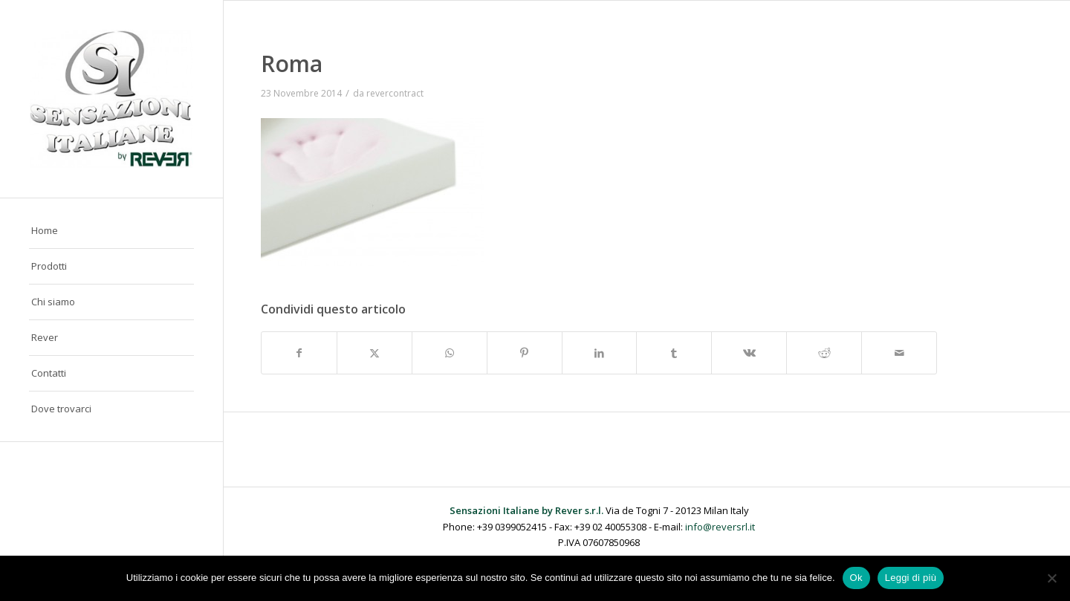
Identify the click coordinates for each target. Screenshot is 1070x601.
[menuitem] (111, 231)
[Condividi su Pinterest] (524, 353)
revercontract (395, 93)
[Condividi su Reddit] (824, 353)
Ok (856, 577)
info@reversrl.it (720, 526)
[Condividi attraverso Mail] (899, 353)
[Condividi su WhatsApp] (449, 353)
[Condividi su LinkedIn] (599, 353)
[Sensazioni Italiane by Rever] (111, 99)
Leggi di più (911, 577)
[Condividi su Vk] (749, 353)
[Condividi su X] (374, 353)
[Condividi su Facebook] (299, 353)
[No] (1051, 578)
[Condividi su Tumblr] (674, 353)
